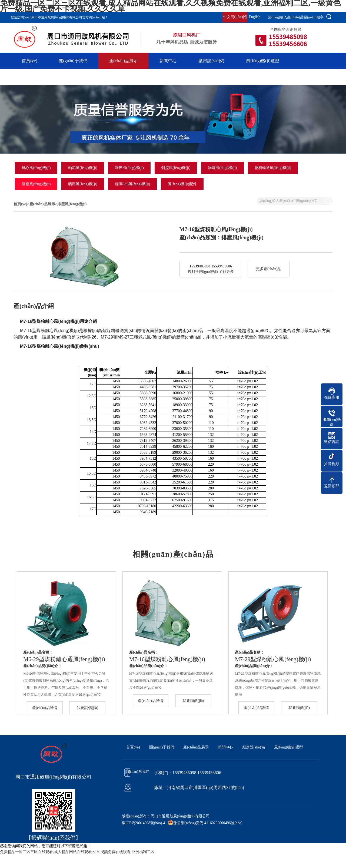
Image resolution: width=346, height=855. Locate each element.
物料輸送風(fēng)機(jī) (273, 168)
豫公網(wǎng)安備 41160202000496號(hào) (207, 823)
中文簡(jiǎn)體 (235, 17)
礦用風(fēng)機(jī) (82, 184)
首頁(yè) (29, 60)
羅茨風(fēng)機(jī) (129, 168)
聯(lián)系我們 (35, 77)
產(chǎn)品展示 (123, 60)
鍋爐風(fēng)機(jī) (222, 168)
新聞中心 (168, 60)
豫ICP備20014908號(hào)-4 (143, 823)
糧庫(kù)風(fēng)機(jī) (132, 184)
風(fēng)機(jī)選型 (262, 60)
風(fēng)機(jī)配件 (182, 184)
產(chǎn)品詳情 (45, 708)
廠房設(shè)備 (211, 60)
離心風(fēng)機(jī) (36, 168)
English (254, 17)
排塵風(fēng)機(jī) (36, 184)
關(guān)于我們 (73, 60)
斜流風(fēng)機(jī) (175, 168)
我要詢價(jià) (87, 708)
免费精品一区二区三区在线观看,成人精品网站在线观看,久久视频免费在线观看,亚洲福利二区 (77, 852)
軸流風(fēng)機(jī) (82, 168)
